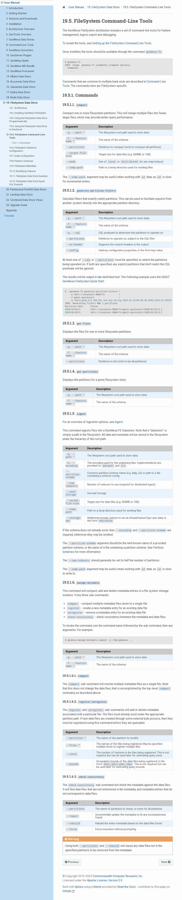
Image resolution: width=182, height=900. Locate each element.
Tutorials (9, 215)
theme (97, 886)
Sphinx (79, 886)
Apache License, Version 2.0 (104, 880)
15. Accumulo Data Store (20, 81)
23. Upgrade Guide (16, 205)
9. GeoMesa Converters (19, 50)
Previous (72, 862)
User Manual (10, 2)
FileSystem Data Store (103, 7)
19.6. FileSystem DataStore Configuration (22, 149)
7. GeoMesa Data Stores (20, 39)
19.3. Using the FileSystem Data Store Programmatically (28, 120)
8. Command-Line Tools (20, 44)
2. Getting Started (16, 13)
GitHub (68, 891)
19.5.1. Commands (21, 143)
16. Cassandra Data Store (21, 87)
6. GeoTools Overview (18, 34)
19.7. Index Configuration (21, 156)
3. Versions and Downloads (21, 18)
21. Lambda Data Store (19, 194)
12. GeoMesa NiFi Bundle (20, 66)
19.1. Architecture (18, 108)
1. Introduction (14, 8)
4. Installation (14, 24)
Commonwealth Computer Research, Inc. (118, 876)
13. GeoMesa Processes (20, 71)
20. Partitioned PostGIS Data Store (26, 189)
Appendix (11, 210)
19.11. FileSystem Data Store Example (28, 176)
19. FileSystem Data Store (20, 102)
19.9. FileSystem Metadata (22, 166)
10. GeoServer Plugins (18, 55)
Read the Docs (126, 886)
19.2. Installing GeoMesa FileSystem (27, 113)
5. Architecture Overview (20, 29)
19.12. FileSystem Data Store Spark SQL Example (27, 183)
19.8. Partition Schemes (21, 161)
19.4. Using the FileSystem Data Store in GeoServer (28, 128)
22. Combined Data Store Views (24, 200)
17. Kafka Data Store (18, 92)
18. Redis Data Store (18, 97)
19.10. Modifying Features (22, 171)
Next (165, 862)
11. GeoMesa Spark (17, 60)
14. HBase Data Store (18, 76)
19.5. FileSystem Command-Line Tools (26, 136)
